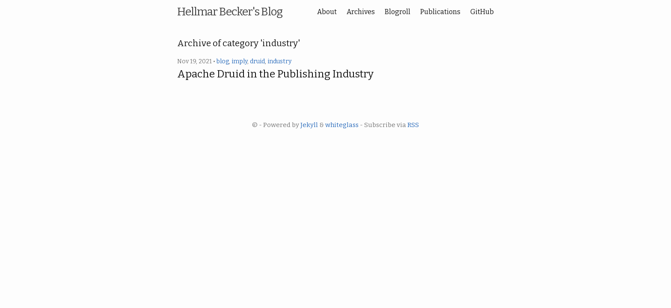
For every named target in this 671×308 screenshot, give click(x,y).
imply (239, 61)
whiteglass (342, 125)
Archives (361, 12)
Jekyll (309, 125)
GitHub (482, 12)
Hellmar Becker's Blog (229, 11)
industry (279, 61)
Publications (440, 12)
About (327, 12)
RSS (413, 125)
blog (223, 61)
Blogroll (397, 12)
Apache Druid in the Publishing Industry (275, 74)
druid (257, 61)
